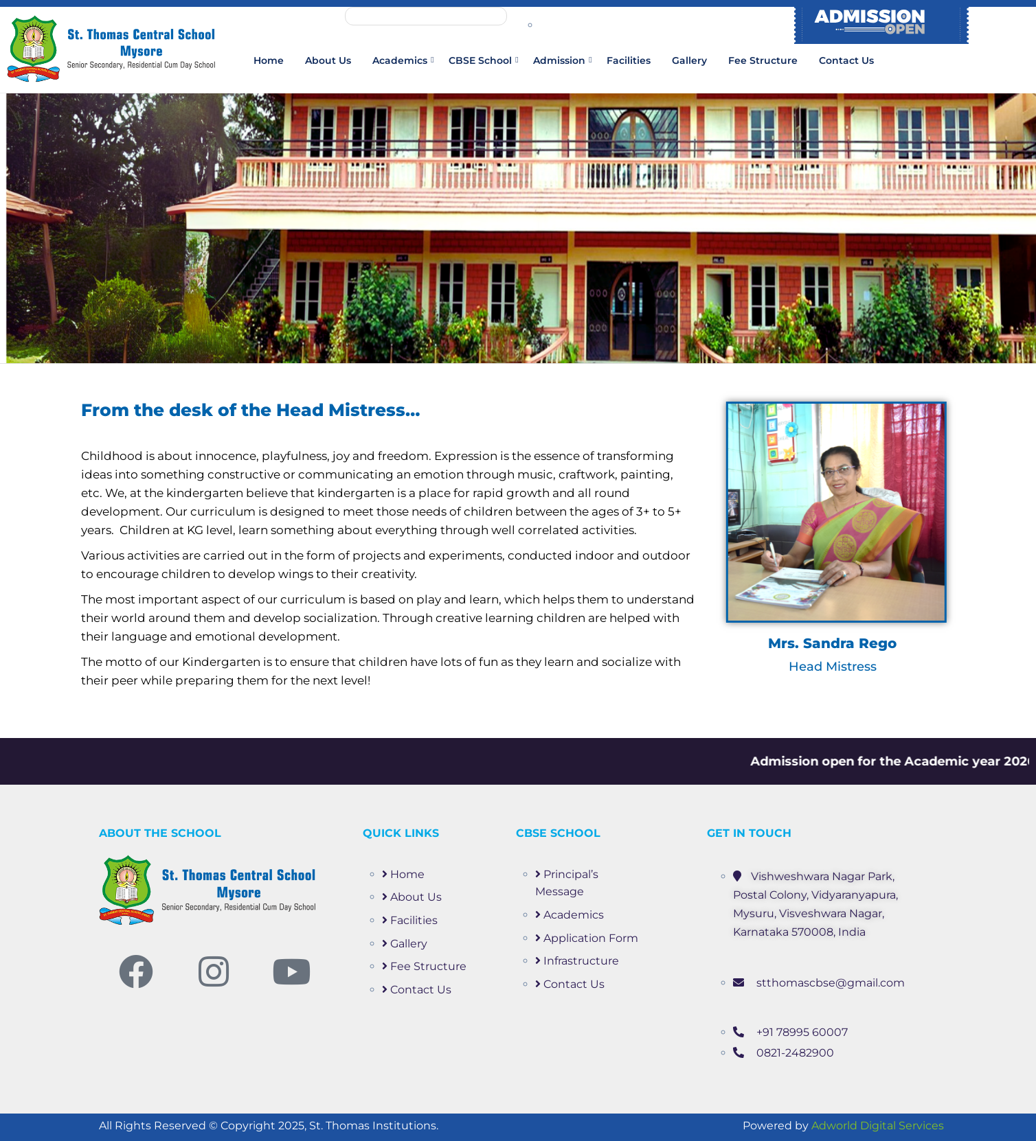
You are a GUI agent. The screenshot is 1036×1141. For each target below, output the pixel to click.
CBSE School (480, 60)
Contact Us (846, 60)
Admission (559, 60)
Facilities (629, 60)
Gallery (689, 60)
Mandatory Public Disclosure (426, 16)
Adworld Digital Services (877, 1125)
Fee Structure (763, 60)
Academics (399, 60)
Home (269, 60)
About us (328, 60)
